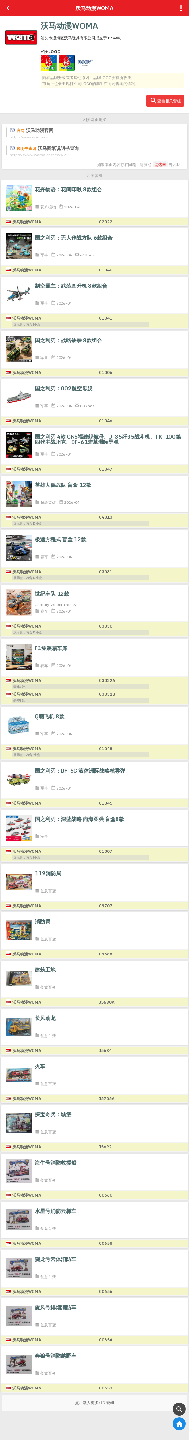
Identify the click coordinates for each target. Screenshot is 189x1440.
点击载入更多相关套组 (94, 1403)
